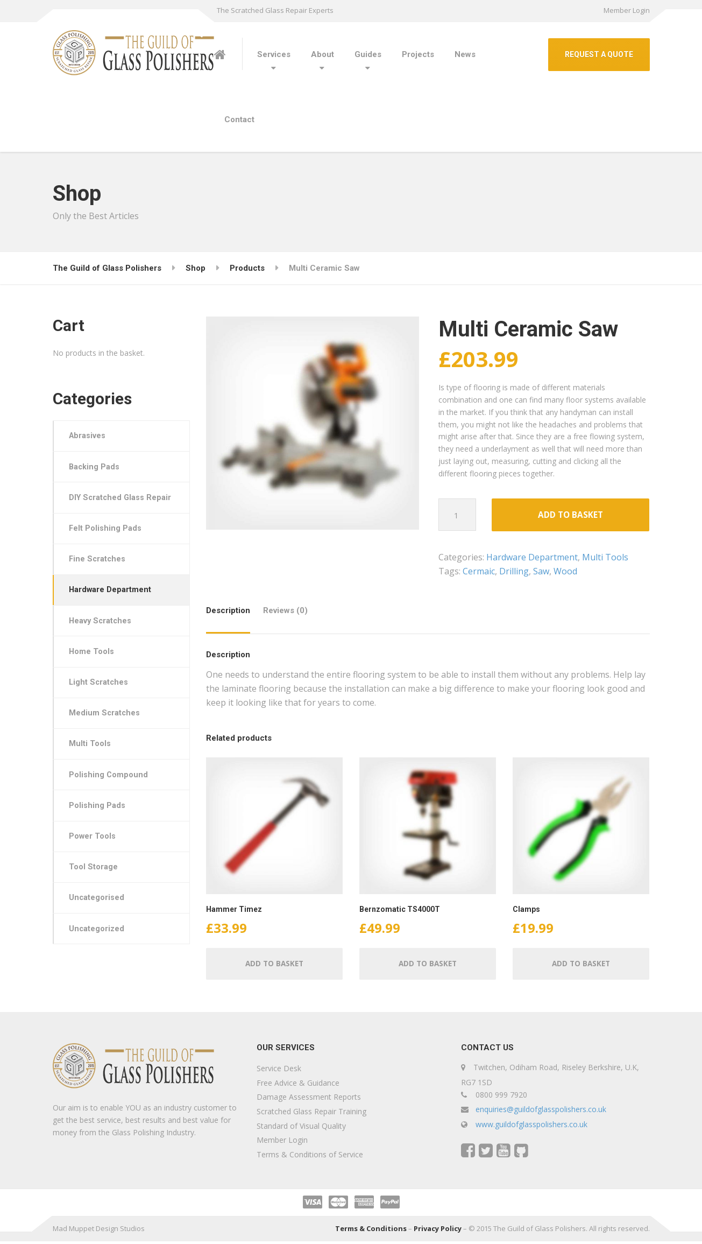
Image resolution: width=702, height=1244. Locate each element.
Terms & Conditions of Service (310, 1157)
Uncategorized (98, 961)
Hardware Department (532, 558)
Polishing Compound (110, 801)
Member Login (627, 10)
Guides (367, 54)
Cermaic (479, 572)
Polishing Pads (98, 833)
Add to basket (570, 516)
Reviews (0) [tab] (285, 611)
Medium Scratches (106, 737)
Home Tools (93, 673)
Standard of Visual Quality (301, 1128)
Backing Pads (96, 468)
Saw (541, 572)
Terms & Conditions (371, 1231)
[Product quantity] (457, 514)
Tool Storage (94, 897)
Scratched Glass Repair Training (311, 1114)
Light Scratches (100, 705)
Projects (418, 54)
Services (273, 54)
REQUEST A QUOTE (599, 54)
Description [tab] (228, 611)
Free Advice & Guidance (298, 1085)
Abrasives (89, 436)
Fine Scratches (99, 577)
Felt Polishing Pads (107, 546)
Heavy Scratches (102, 641)
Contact (239, 119)
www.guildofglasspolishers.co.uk (531, 1127)
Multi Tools (605, 558)
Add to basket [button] (274, 966)
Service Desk (279, 1071)
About (322, 54)
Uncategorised (98, 929)
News (465, 54)
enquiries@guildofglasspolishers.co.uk (541, 1112)
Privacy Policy (438, 1231)
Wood (565, 572)
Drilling (514, 572)
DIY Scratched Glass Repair (109, 507)
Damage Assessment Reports (309, 1100)
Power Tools (94, 865)
